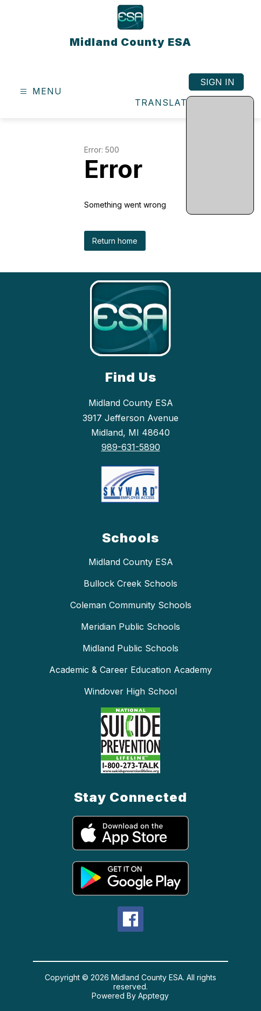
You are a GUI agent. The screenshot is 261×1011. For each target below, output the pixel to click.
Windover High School (130, 691)
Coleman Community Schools (130, 605)
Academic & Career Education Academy (130, 669)
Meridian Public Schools (130, 626)
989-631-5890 (130, 447)
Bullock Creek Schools (130, 583)
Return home (115, 240)
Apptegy (153, 995)
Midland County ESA (130, 561)
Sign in (217, 82)
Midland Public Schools (130, 648)
